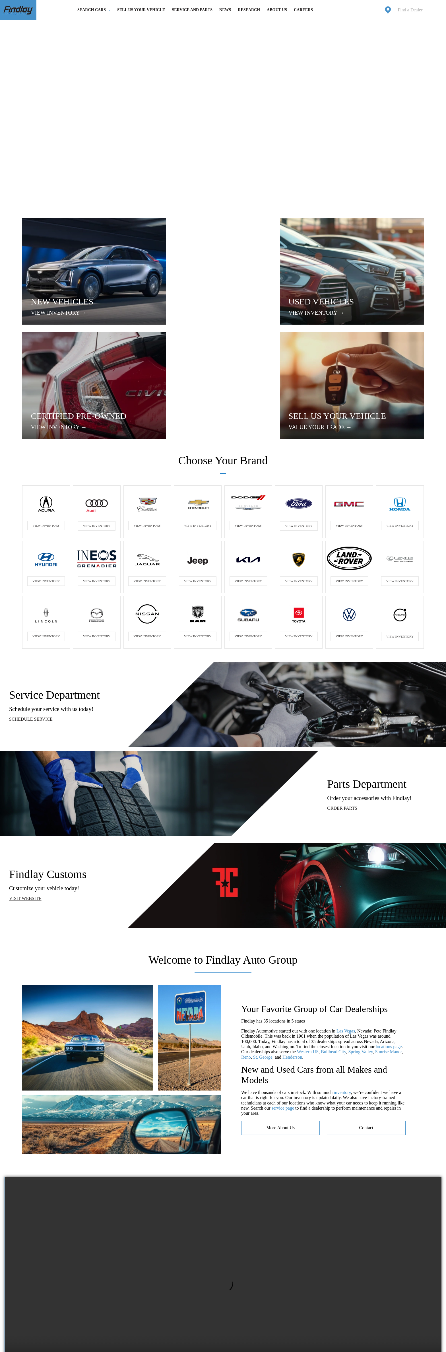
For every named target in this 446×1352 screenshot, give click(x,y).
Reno (246, 956)
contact (366, 1026)
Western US (308, 951)
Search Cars (91, 10)
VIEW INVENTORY (46, 424)
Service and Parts (192, 10)
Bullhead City (333, 951)
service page (282, 1007)
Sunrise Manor (388, 951)
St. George (262, 956)
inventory (342, 991)
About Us (277, 10)
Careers (303, 10)
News (225, 10)
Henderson (292, 956)
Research (249, 10)
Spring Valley (360, 951)
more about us (280, 1026)
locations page (389, 945)
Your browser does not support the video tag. (223, 1185)
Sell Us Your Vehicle (141, 10)
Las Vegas (345, 930)
